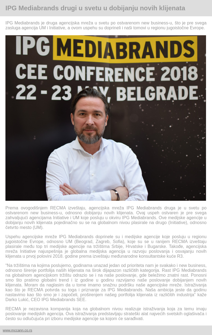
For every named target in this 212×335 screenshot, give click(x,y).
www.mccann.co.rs (17, 330)
